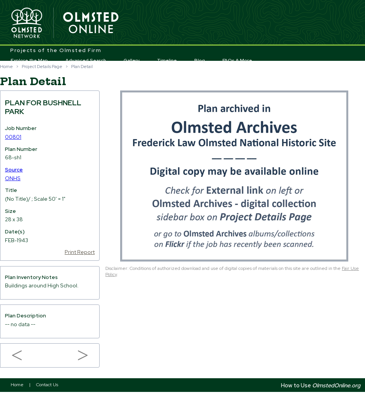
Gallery (132, 60)
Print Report (80, 252)
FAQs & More (237, 60)
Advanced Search (85, 60)
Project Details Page (42, 66)
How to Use (320, 385)
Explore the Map (29, 60)
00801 (13, 136)
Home (6, 66)
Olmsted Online (91, 23)
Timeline (167, 60)
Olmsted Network (27, 23)
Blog (199, 60)
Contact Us (47, 385)
